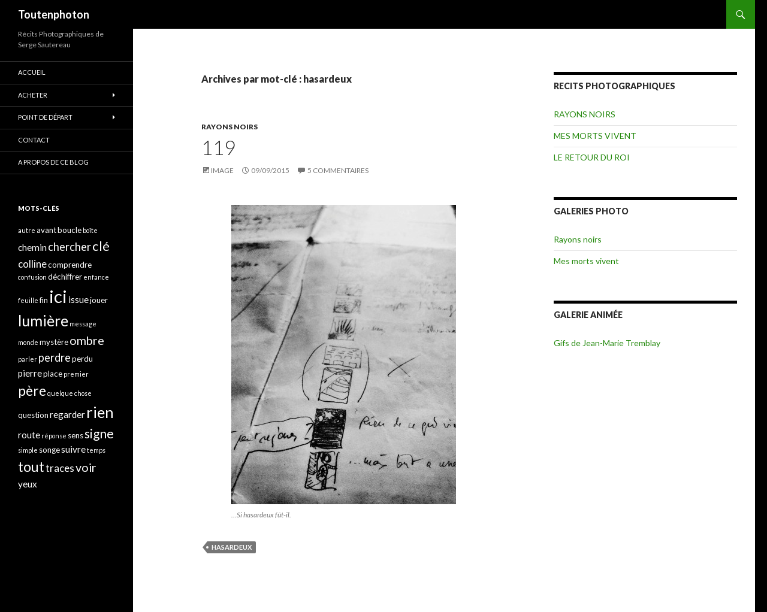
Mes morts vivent (586, 261)
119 (218, 147)
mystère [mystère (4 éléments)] (54, 342)
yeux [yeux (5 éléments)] (27, 483)
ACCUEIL (32, 72)
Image (222, 170)
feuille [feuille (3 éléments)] (28, 300)
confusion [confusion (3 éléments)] (32, 277)
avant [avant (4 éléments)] (46, 230)
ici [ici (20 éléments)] (58, 296)
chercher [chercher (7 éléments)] (69, 246)
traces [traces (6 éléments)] (60, 468)
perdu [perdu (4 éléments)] (82, 358)
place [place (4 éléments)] (52, 373)
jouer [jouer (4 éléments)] (99, 300)
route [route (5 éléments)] (29, 434)
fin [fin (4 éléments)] (44, 300)
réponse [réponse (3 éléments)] (54, 436)
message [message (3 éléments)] (83, 324)
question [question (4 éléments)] (33, 415)
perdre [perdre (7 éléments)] (54, 357)
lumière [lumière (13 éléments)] (43, 320)
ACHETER (32, 95)
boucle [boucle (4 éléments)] (69, 230)
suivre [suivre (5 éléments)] (73, 449)
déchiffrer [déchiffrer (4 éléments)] (65, 276)
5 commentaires (338, 170)
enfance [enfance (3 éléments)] (96, 277)
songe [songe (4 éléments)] (49, 450)
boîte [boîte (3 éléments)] (90, 230)
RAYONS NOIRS (229, 126)
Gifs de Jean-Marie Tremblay (607, 343)
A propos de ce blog (53, 162)
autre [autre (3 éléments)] (26, 230)
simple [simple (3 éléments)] (28, 450)
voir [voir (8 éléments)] (86, 467)
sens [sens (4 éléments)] (75, 435)
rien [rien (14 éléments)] (100, 412)
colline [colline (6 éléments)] (32, 263)
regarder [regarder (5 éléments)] (67, 414)
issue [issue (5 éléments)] (78, 299)
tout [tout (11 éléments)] (31, 466)
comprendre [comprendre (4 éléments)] (70, 264)
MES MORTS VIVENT (595, 136)
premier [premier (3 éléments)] (76, 374)
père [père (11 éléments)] (32, 390)
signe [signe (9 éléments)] (99, 433)
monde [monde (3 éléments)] (28, 342)
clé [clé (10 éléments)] (101, 246)
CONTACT (34, 140)
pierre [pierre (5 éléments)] (30, 373)
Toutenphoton (53, 14)
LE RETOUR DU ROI (592, 157)
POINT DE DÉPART (45, 117)
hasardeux (232, 547)
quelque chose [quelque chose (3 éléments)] (69, 393)
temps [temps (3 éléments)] (96, 450)
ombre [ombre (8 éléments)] (87, 340)
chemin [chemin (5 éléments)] (32, 247)
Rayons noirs (578, 239)
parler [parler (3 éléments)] (27, 359)
